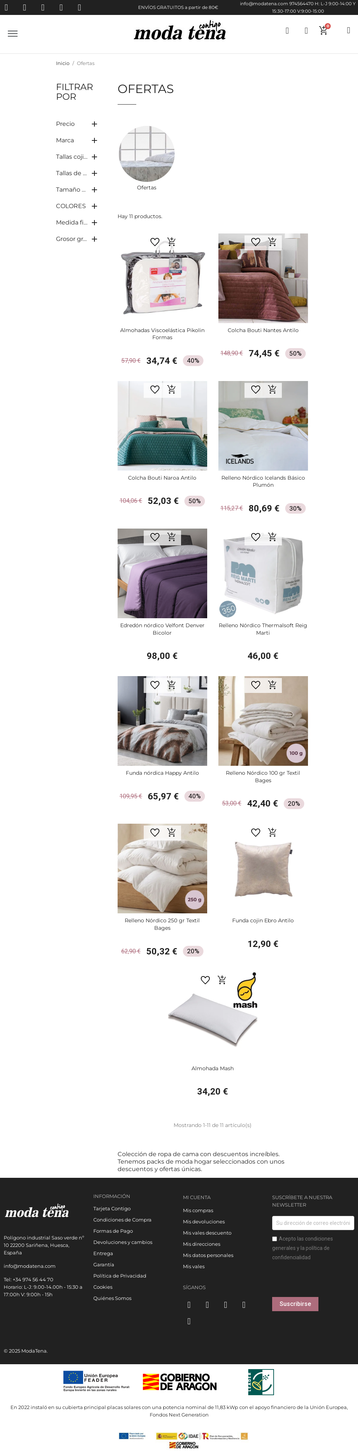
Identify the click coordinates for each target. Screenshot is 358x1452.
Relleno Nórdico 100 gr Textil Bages (263, 777)
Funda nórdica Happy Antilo (162, 773)
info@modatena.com (264, 3)
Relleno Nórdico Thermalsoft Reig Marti (263, 629)
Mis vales (194, 1266)
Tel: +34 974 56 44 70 (28, 1279)
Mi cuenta (197, 1197)
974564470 (301, 3)
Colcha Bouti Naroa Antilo (162, 477)
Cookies (102, 1287)
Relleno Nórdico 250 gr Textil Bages (162, 924)
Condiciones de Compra (122, 1220)
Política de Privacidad (119, 1276)
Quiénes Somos (112, 1298)
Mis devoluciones (204, 1222)
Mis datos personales (208, 1255)
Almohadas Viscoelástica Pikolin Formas (162, 334)
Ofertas (146, 187)
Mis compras (198, 1210)
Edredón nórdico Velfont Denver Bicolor (162, 629)
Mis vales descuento (207, 1233)
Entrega (103, 1253)
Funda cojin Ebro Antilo (263, 920)
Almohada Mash (213, 1068)
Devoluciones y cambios (122, 1242)
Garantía (103, 1264)
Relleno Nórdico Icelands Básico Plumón (263, 481)
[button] (171, 241)
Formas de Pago (113, 1231)
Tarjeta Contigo (112, 1208)
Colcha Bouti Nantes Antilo (263, 330)
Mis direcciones (201, 1244)
